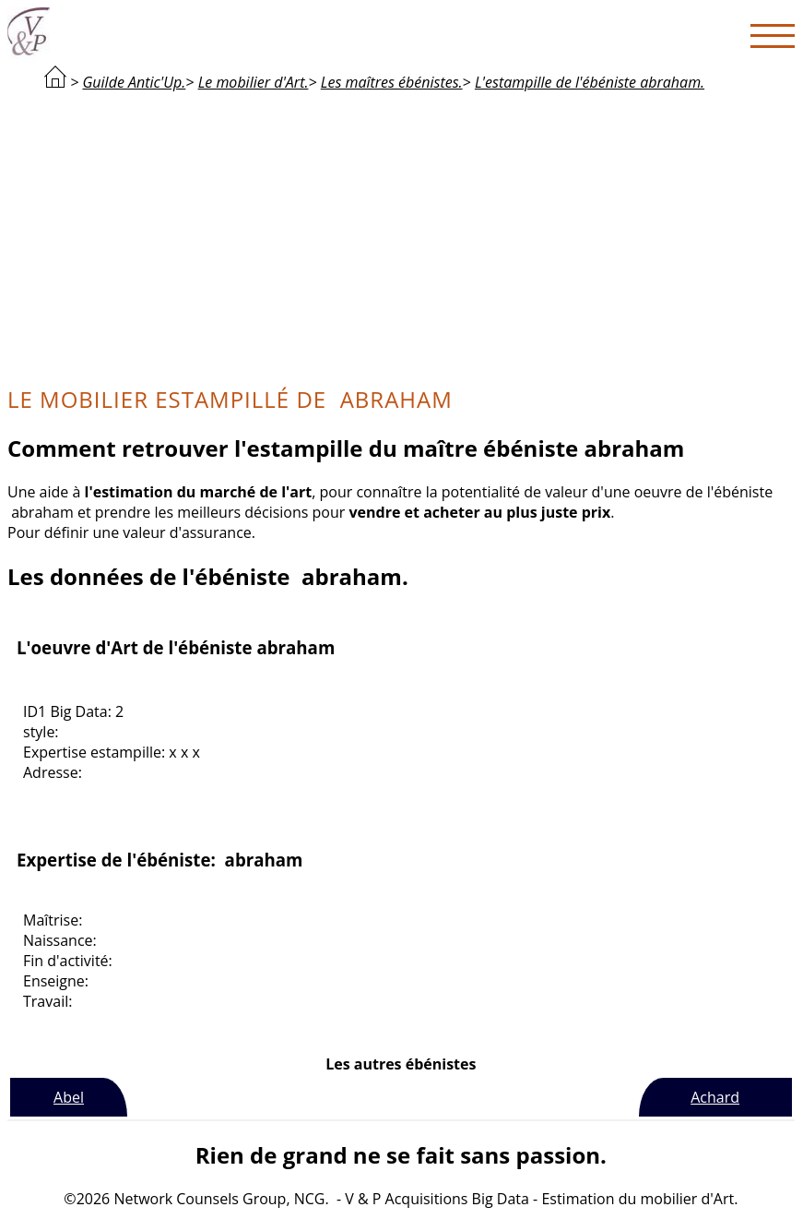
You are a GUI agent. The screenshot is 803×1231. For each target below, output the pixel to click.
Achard (715, 1097)
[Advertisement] (401, 236)
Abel (68, 1097)
